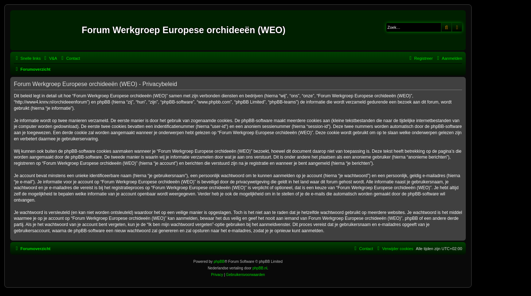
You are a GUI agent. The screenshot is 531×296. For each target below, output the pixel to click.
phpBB (219, 262)
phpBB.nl (260, 268)
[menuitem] (50, 58)
